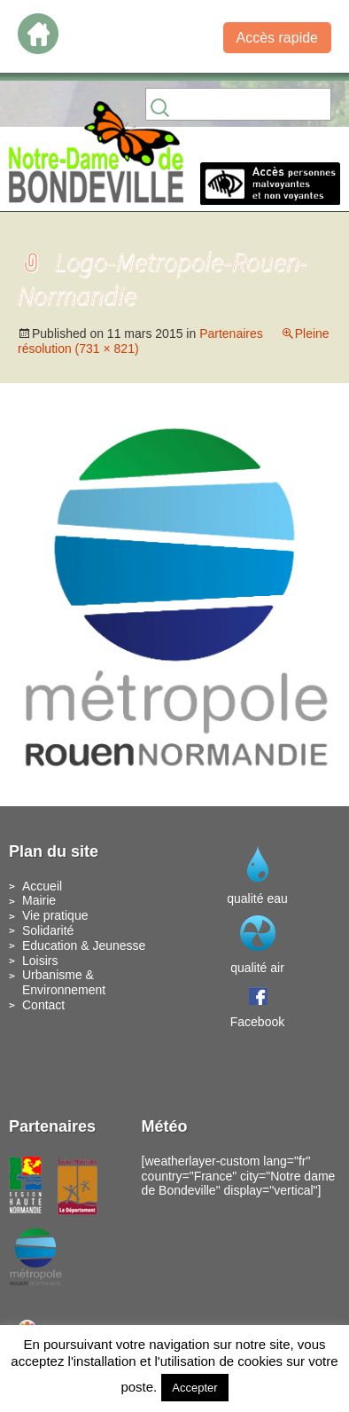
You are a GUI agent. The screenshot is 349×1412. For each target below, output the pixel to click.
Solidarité (48, 930)
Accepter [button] (194, 1387)
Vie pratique (55, 915)
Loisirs (40, 960)
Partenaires (231, 333)
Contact (43, 1005)
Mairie (39, 900)
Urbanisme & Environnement (63, 982)
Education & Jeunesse (83, 945)
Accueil (42, 886)
